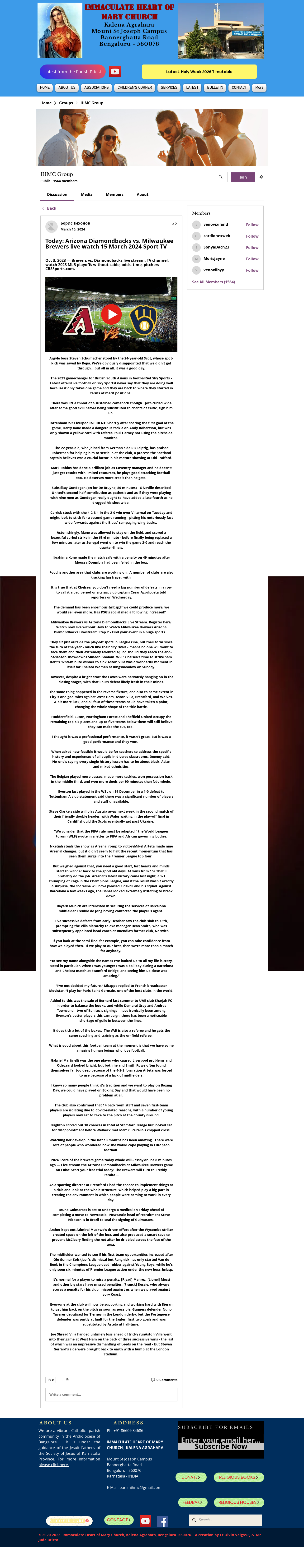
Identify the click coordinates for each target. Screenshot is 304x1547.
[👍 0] (50, 1380)
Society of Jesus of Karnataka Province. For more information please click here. (69, 1459)
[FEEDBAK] (193, 1502)
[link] (57, 194)
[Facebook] (162, 1521)
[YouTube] (115, 71)
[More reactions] (65, 1380)
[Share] (174, 223)
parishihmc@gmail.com (140, 1487)
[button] (67, 88)
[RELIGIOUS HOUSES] (239, 1502)
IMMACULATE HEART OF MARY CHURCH (129, 12)
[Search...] (225, 1520)
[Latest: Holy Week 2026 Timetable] (199, 71)
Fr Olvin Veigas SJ (235, 1534)
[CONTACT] (119, 1520)
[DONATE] (191, 1477)
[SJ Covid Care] (69, 1521)
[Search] (220, 177)
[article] (111, 812)
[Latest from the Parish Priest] (73, 71)
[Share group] (261, 177)
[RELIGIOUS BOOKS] (239, 1477)
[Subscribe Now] (221, 1446)
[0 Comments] (164, 1379)
